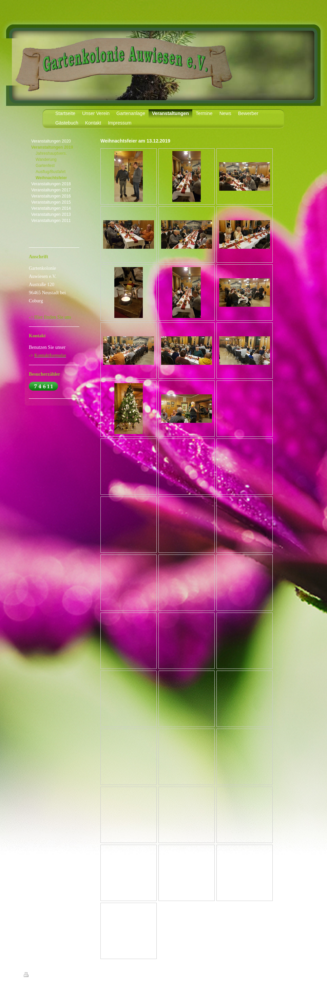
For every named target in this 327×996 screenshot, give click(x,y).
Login (299, 975)
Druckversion (39, 976)
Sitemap (62, 976)
